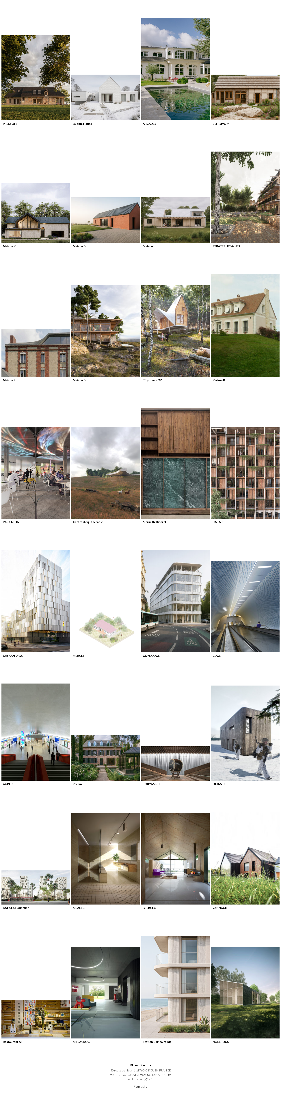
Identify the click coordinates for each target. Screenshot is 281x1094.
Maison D (79, 246)
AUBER (8, 783)
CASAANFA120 (13, 655)
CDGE (217, 655)
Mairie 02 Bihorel (154, 521)
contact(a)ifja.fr (143, 1079)
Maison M (9, 246)
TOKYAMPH (151, 783)
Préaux (78, 783)
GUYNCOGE (151, 655)
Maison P (9, 380)
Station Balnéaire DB (157, 1041)
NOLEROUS (221, 1041)
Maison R (219, 380)
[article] (35, 81)
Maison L (149, 246)
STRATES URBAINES (226, 246)
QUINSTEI (219, 783)
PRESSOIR (10, 123)
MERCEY (79, 655)
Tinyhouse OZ (152, 380)
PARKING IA (11, 521)
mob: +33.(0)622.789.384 (156, 1074)
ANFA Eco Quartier (16, 907)
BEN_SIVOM (221, 123)
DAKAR (218, 521)
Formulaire (140, 1086)
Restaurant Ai (12, 1041)
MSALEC (79, 907)
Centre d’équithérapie (88, 521)
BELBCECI (150, 907)
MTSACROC (81, 1041)
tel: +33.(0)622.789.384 (124, 1074)
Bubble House (82, 123)
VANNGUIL (220, 907)
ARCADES (149, 123)
